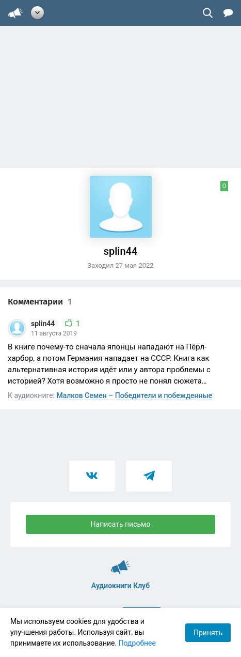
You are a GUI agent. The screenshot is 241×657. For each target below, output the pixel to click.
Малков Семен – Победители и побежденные (135, 395)
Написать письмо (121, 524)
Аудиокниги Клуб (120, 562)
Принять (208, 633)
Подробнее (137, 643)
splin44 (44, 323)
